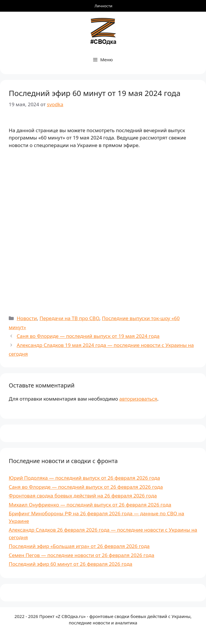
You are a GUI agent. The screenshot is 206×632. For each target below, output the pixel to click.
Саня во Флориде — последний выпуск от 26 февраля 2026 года (86, 486)
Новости (27, 318)
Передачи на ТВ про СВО (69, 318)
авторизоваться (138, 398)
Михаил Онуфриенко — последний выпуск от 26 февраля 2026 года (90, 504)
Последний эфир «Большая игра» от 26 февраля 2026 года (79, 546)
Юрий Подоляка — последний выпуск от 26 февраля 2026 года (84, 477)
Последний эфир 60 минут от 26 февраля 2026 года (70, 564)
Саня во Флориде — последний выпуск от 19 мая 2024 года (88, 336)
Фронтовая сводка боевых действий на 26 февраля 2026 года (83, 495)
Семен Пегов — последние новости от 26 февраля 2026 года (81, 555)
